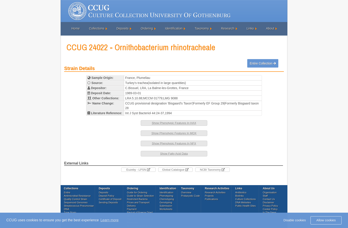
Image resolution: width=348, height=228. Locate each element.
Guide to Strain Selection (140, 195)
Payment (131, 209)
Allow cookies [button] (326, 220)
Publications (211, 199)
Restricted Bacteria (137, 199)
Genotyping (166, 202)
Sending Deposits (108, 202)
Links (250, 28)
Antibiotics (240, 192)
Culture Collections (245, 199)
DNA (66, 209)
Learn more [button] (110, 220)
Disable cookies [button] (294, 220)
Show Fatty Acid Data (174, 153)
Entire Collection (263, 63)
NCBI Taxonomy (212, 169)
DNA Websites (243, 202)
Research (227, 28)
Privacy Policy (270, 205)
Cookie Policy (270, 209)
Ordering (147, 28)
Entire (67, 192)
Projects (209, 195)
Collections (96, 28)
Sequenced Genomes (75, 202)
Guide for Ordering (137, 192)
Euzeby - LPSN (138, 169)
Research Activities (215, 192)
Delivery (131, 205)
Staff (265, 195)
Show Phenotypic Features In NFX (174, 143)
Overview (186, 192)
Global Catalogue (175, 169)
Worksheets (166, 209)
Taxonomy (202, 28)
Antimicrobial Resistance (77, 195)
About (270, 28)
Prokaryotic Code (190, 195)
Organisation (270, 192)
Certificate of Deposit (110, 199)
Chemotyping (167, 199)
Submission (166, 205)
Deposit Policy (106, 195)
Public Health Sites (245, 205)
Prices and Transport (138, 202)
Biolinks (239, 195)
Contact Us (269, 199)
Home (75, 28)
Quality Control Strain (75, 199)
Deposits (123, 28)
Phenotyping (166, 195)
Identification (174, 28)
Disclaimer (268, 202)
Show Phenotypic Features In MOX (173, 133)
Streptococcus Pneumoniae (79, 205)
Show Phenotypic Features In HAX (174, 123)
